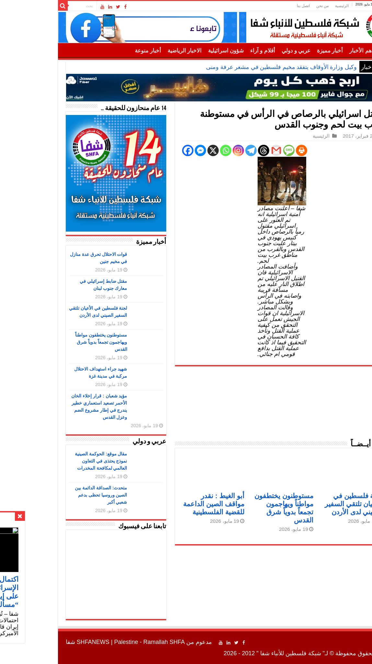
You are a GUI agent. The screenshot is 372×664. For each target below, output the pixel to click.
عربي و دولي (255, 51)
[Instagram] (197, 150)
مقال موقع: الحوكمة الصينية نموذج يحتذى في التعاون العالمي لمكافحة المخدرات (60, 461)
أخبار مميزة (289, 51)
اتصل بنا (262, 6)
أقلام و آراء (221, 51)
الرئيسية (301, 6)
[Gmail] (235, 150)
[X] (172, 150)
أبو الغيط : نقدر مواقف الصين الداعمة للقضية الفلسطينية (172, 504)
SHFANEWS (52, 642)
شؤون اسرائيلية (185, 51)
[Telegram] (209, 150)
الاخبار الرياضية (143, 51)
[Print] (260, 150)
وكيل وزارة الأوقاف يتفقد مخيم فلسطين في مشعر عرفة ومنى (240, 67)
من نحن (281, 6)
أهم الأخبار (320, 51)
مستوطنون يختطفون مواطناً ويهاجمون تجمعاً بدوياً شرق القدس (60, 342)
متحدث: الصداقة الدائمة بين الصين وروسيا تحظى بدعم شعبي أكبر (60, 495)
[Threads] (222, 150)
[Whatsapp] (184, 150)
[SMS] (247, 150)
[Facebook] (146, 150)
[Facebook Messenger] (159, 150)
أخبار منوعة (107, 51)
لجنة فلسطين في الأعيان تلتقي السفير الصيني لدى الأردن (312, 504)
